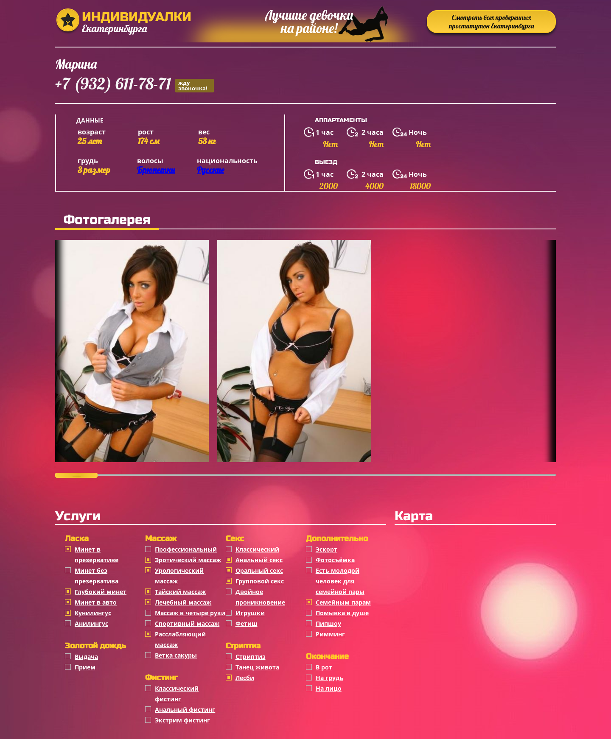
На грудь (329, 678)
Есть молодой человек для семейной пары (340, 581)
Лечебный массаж (183, 602)
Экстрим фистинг (182, 720)
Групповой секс (259, 581)
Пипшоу (328, 623)
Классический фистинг (177, 693)
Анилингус (91, 623)
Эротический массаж (188, 560)
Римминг (330, 634)
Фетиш (246, 623)
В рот (324, 667)
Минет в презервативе (96, 554)
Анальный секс (259, 560)
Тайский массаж (180, 592)
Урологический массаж (179, 575)
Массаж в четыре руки (190, 613)
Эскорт (326, 549)
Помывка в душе (342, 613)
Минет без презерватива (96, 575)
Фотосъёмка (335, 560)
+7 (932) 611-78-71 (134, 85)
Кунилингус (93, 613)
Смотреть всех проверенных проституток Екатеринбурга (491, 21)
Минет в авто (96, 602)
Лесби (244, 678)
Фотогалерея (107, 219)
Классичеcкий (257, 549)
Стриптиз (250, 657)
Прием (85, 667)
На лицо (329, 688)
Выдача (86, 657)
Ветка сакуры (176, 655)
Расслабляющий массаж (180, 639)
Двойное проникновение (260, 597)
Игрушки (250, 613)
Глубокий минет (100, 592)
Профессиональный (186, 549)
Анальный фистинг (185, 710)
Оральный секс (259, 570)
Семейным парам (343, 602)
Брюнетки (156, 170)
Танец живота (257, 667)
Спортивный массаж (187, 623)
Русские (210, 170)
